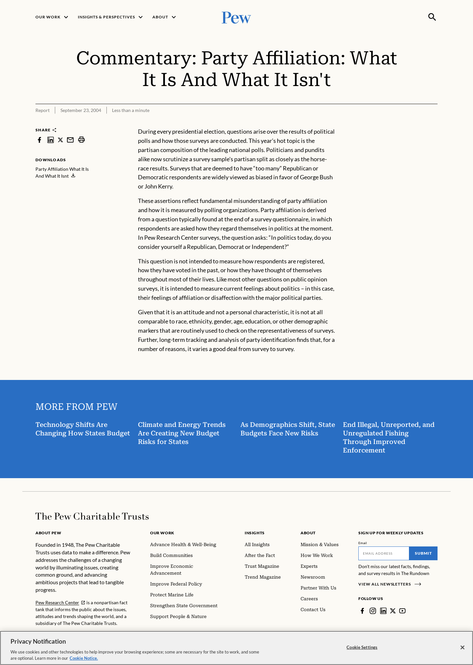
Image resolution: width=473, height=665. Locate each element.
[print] (81, 140)
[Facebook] (362, 611)
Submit (423, 553)
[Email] (383, 553)
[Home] (92, 516)
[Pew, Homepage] (236, 17)
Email (362, 542)
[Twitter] (393, 611)
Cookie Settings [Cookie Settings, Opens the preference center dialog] (362, 647)
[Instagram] (373, 611)
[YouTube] (402, 611)
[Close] (462, 647)
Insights (255, 532)
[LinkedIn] (383, 611)
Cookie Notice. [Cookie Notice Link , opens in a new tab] (84, 658)
